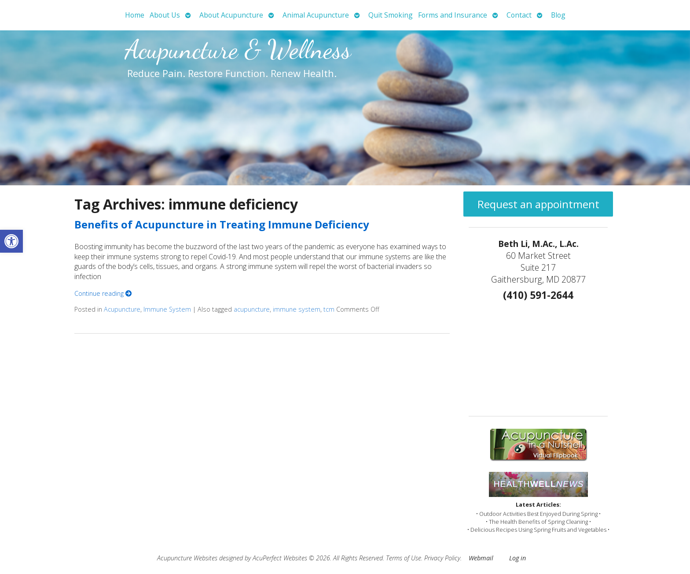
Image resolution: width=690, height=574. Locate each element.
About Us (165, 15)
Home (134, 15)
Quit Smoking (390, 15)
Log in (517, 558)
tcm (328, 309)
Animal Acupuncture (316, 15)
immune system (296, 309)
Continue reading (103, 293)
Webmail (481, 558)
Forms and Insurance (452, 15)
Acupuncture (122, 309)
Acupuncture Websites (187, 558)
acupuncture (252, 309)
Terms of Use (403, 558)
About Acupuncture (231, 15)
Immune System (167, 309)
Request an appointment (538, 204)
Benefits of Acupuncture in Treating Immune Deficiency (221, 224)
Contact (519, 15)
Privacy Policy (442, 558)
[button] (11, 241)
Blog (558, 15)
